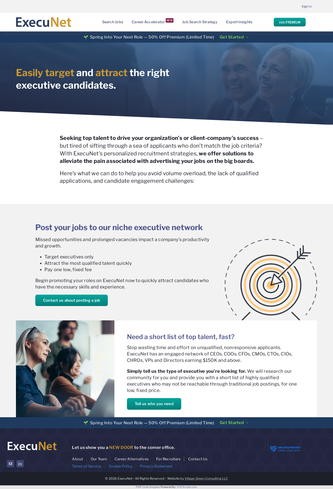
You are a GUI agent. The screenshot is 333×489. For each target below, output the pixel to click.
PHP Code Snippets (148, 487)
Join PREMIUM (289, 22)
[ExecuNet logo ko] (32, 441)
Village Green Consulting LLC (206, 478)
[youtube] (10, 463)
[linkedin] (20, 463)
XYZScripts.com (187, 487)
